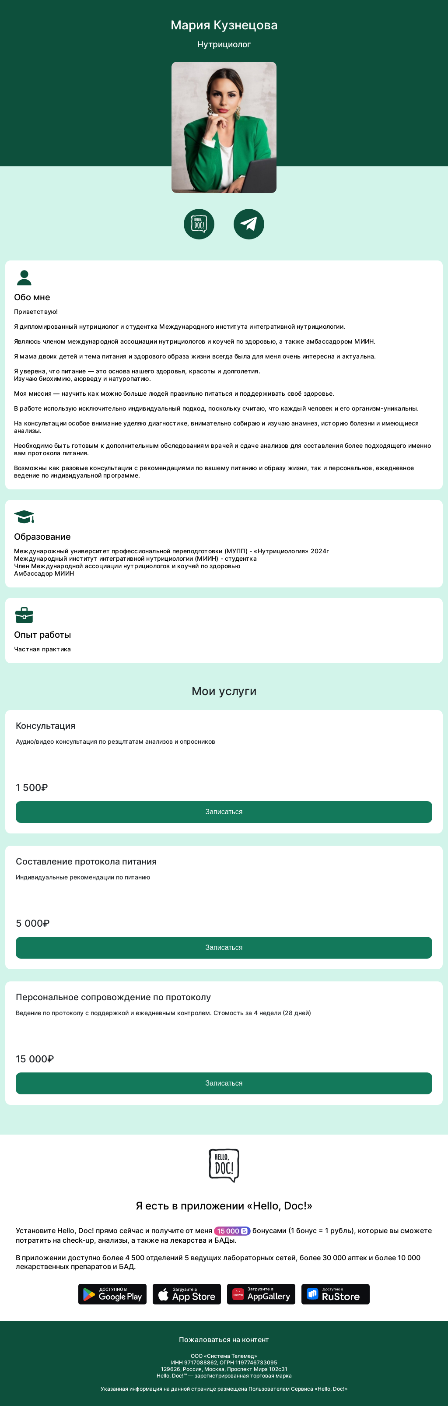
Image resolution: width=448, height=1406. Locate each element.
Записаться (223, 811)
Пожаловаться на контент (224, 1339)
